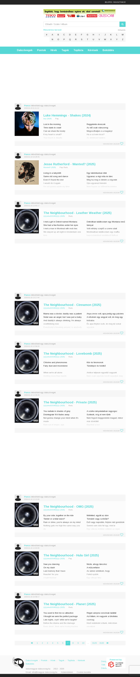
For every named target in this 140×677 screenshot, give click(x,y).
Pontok (41, 50)
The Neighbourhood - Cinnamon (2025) (72, 304)
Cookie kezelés (84, 672)
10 (83, 643)
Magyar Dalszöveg (27, 24)
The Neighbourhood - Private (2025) (70, 402)
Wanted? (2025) (49, 167)
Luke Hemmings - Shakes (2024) (67, 115)
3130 (101, 643)
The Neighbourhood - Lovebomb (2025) (72, 353)
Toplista (78, 50)
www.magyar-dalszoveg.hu (38, 669)
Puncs (27, 105)
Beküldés (108, 50)
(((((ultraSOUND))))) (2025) (54, 216)
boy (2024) (47, 119)
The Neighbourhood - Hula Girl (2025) (71, 555)
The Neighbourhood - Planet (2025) (69, 604)
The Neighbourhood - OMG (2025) (68, 506)
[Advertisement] (70, 75)
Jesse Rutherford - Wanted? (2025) (69, 164)
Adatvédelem (67, 672)
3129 (94, 643)
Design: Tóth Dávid (103, 663)
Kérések (93, 50)
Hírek (54, 50)
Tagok (65, 50)
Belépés (108, 2)
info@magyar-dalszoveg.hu (44, 672)
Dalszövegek (24, 50)
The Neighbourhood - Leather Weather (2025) (77, 213)
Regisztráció (119, 2)
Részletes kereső (52, 30)
